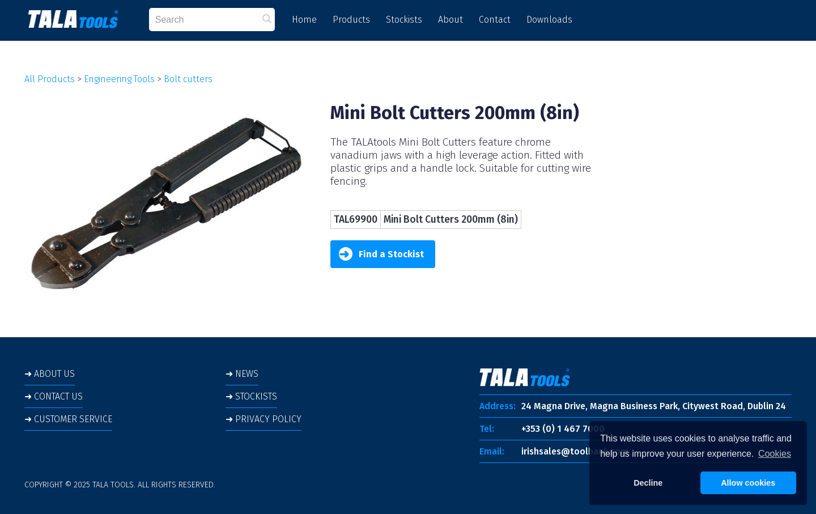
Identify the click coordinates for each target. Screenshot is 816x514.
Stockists (404, 19)
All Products (49, 79)
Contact (495, 19)
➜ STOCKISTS (251, 396)
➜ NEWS (242, 373)
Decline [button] (648, 482)
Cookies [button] (774, 453)
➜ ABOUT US (49, 373)
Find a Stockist (381, 254)
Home (304, 19)
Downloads (549, 19)
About (450, 19)
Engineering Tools (119, 79)
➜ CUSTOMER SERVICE (68, 419)
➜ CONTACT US (53, 396)
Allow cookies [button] (748, 482)
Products (351, 19)
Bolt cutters (188, 79)
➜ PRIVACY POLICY (263, 419)
